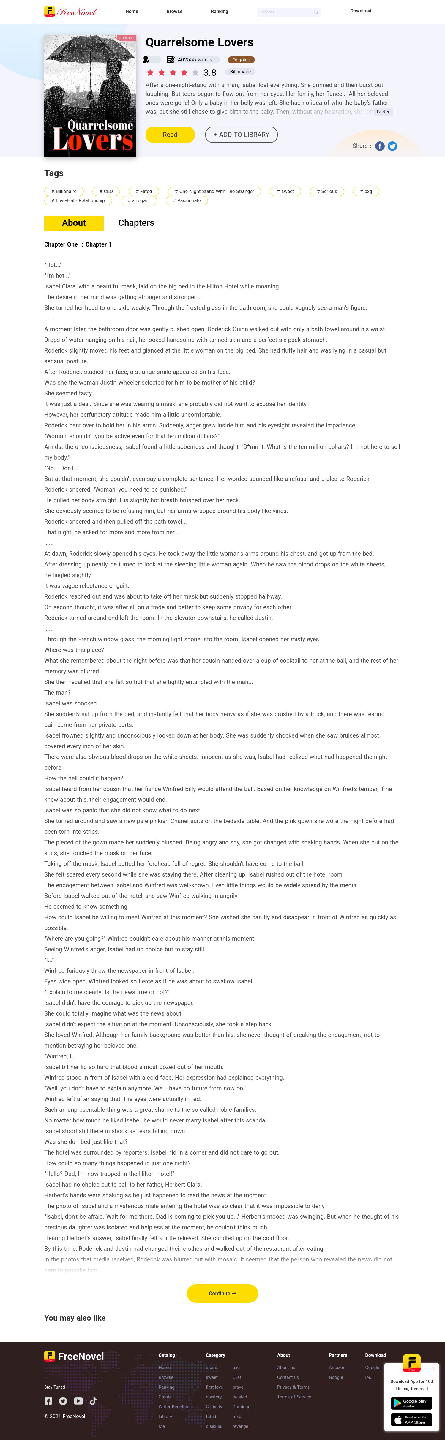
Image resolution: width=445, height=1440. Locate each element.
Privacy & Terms (293, 1387)
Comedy (214, 1406)
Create (165, 1397)
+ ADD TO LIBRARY (241, 134)
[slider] (174, 71)
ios (368, 1377)
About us (286, 1367)
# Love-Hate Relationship (78, 200)
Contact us (288, 1377)
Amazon (337, 1367)
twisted (240, 1397)
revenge (240, 1426)
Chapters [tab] (136, 222)
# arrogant (139, 200)
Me (162, 1426)
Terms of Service (294, 1397)
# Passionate (187, 200)
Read (170, 134)
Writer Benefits (173, 1406)
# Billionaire (64, 191)
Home (132, 11)
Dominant (242, 1406)
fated (211, 1416)
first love (214, 1387)
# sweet (285, 191)
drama (212, 1367)
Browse (174, 11)
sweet (212, 1377)
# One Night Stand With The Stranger (214, 191)
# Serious (327, 191)
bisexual (214, 1426)
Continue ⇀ (222, 1293)
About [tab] (74, 222)
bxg (236, 1367)
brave (238, 1387)
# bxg (366, 191)
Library (165, 1416)
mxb (237, 1416)
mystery (214, 1397)
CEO (237, 1377)
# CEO (106, 191)
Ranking (219, 11)
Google (336, 1377)
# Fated (144, 191)
